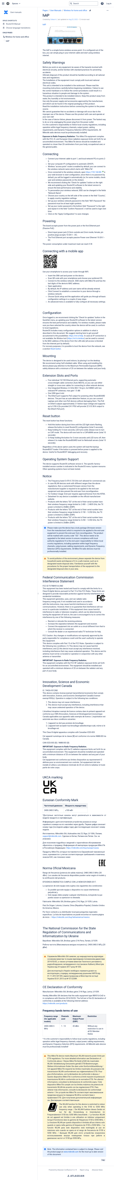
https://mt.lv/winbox (76, 338)
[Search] (71, 3)
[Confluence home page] (8, 3)
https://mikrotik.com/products (55, 1003)
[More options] (107, 10)
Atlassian (75, 1175)
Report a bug (84, 1170)
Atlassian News (97, 1170)
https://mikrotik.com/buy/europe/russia (82, 848)
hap (103, 1160)
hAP (44, 25)
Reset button (56, 349)
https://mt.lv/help (76, 336)
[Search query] (83, 3)
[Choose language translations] (18, 28)
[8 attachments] (90, 10)
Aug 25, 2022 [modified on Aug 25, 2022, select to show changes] (73, 19)
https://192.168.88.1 (94, 172)
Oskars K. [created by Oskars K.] (53, 19)
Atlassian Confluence (64, 1170)
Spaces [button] (15, 3)
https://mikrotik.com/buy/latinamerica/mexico (70, 917)
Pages (45, 10)
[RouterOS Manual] (18, 24)
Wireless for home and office (75, 10)
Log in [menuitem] (108, 3)
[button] (3, 3)
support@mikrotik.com (52, 836)
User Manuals (55, 10)
